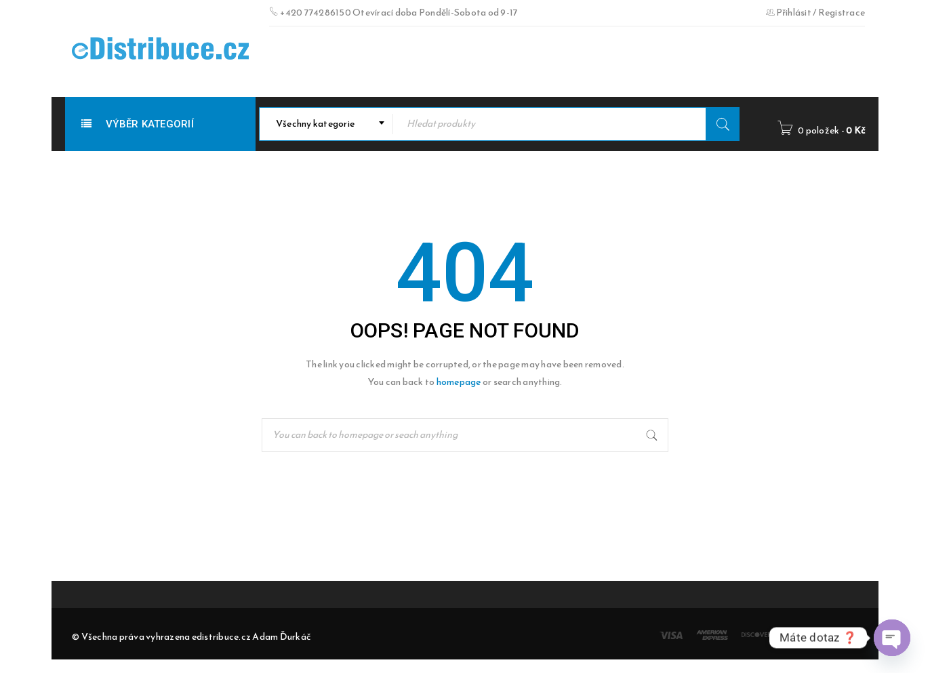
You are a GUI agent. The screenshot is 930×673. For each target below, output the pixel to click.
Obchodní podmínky (426, 62)
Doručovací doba (316, 62)
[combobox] (326, 124)
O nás (503, 62)
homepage (459, 382)
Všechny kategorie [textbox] (315, 124)
